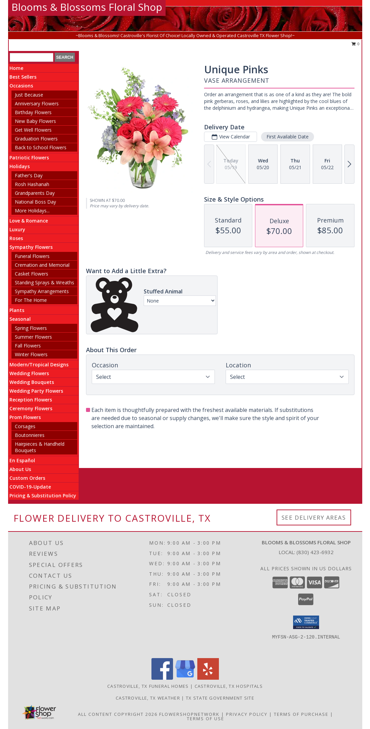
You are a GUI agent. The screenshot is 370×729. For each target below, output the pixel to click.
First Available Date (287, 136)
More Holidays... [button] (32, 210)
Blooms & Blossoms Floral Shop (86, 7)
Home (16, 68)
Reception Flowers (30, 399)
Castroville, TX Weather (148, 698)
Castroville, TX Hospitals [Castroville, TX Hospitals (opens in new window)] (229, 686)
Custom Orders (27, 478)
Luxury (17, 229)
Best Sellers (22, 77)
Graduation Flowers (36, 138)
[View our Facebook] (162, 678)
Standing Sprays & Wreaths (44, 282)
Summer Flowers (33, 337)
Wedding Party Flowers (36, 391)
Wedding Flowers (29, 373)
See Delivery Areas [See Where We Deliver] (314, 517)
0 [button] (355, 43)
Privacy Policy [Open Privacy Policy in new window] (246, 714)
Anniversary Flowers (37, 103)
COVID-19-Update (30, 487)
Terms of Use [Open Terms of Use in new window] (205, 718)
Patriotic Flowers (29, 157)
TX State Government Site (220, 698)
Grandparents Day (35, 193)
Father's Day (28, 175)
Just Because (29, 95)
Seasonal (20, 319)
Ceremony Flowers (30, 408)
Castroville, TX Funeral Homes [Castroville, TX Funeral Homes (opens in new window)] (148, 686)
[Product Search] (31, 57)
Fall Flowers (28, 345)
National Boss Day (35, 202)
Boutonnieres (30, 435)
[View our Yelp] (208, 678)
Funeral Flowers (32, 256)
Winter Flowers (31, 354)
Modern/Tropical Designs (38, 364)
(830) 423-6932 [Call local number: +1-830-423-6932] (315, 552)
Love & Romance (28, 220)
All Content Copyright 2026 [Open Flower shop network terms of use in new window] (118, 714)
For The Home (31, 300)
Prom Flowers (25, 417)
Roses (16, 238)
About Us (20, 469)
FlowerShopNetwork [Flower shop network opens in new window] (189, 714)
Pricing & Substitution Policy (42, 495)
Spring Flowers (31, 328)
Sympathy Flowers (31, 247)
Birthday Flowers (33, 112)
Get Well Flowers (33, 130)
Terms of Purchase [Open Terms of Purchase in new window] (301, 714)
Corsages (25, 426)
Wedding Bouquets (31, 382)
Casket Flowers (31, 273)
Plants (16, 310)
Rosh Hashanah (32, 184)
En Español (22, 460)
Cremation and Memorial (42, 265)
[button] (306, 622)
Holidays (19, 166)
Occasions (21, 85)
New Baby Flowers (35, 121)
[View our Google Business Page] (185, 678)
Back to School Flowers (40, 147)
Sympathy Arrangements (42, 291)
